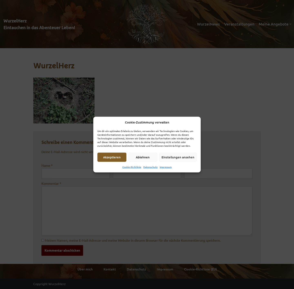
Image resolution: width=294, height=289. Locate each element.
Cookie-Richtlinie (131, 166)
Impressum (166, 166)
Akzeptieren (112, 157)
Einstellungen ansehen (177, 157)
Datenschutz (150, 166)
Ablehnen (143, 157)
